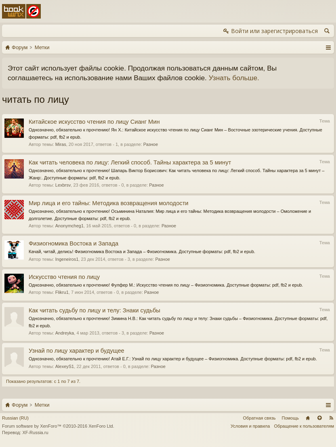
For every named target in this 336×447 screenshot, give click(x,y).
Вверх (319, 418)
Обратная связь (259, 418)
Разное (150, 144)
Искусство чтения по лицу (64, 277)
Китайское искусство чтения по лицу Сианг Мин (94, 122)
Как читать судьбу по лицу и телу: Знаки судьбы (94, 310)
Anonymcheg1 (69, 225)
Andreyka (64, 333)
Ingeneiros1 (67, 259)
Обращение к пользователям (304, 426)
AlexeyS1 (64, 366)
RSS (331, 418)
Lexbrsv (63, 185)
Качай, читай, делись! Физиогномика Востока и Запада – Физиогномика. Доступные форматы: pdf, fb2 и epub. (142, 251)
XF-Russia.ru (35, 432)
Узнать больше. (234, 78)
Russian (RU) (15, 418)
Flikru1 (62, 292)
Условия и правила (250, 426)
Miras (60, 144)
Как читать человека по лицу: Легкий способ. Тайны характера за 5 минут (130, 162)
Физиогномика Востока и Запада (73, 243)
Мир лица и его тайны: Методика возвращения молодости (109, 203)
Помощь (290, 418)
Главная (308, 418)
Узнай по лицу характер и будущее (76, 350)
